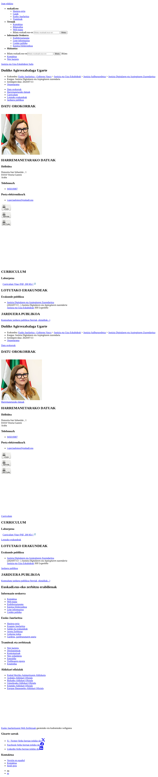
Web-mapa (18, 29)
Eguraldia (11, 658)
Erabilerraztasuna (21, 38)
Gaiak (15, 14)
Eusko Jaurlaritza (21, 16)
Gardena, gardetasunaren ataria (21, 636)
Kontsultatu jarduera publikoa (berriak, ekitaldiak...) (25, 320)
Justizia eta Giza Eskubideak (67, 76)
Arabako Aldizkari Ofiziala (20, 678)
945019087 (12, 189)
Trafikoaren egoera (16, 661)
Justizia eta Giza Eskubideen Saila (17, 64)
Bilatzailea (18, 27)
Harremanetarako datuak (12, 402)
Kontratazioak (13, 653)
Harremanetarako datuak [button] (18, 92)
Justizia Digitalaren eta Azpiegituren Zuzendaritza (131, 76)
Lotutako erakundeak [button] (17, 97)
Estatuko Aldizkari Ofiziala (20, 685)
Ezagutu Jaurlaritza (16, 626)
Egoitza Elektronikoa (23, 46)
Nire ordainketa (14, 656)
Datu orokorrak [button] (14, 89)
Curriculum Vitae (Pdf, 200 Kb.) (19, 284)
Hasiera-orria (19, 11)
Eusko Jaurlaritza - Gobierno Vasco (34, 76)
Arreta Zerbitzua (15, 631)
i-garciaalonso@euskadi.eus (20, 200)
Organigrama (13, 84)
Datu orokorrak (8, 345)
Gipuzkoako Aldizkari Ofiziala (21, 683)
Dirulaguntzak (14, 650)
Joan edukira (7, 3)
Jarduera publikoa (9, 568)
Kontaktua (18, 24)
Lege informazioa (15, 609)
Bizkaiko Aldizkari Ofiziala (20, 680)
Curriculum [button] (12, 94)
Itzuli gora (12, 765)
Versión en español (16, 760)
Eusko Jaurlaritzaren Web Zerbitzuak (18, 728)
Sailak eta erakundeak (17, 629)
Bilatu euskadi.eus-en (23, 32)
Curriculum (6, 516)
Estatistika (12, 664)
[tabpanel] (79, 129)
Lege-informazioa (21, 40)
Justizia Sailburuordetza (94, 76)
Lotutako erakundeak (11, 539)
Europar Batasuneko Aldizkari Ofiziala (25, 688)
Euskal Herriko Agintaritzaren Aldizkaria (26, 675)
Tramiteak (17, 19)
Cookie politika (20, 43)
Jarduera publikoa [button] (15, 100)
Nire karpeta (13, 59)
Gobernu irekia (14, 634)
